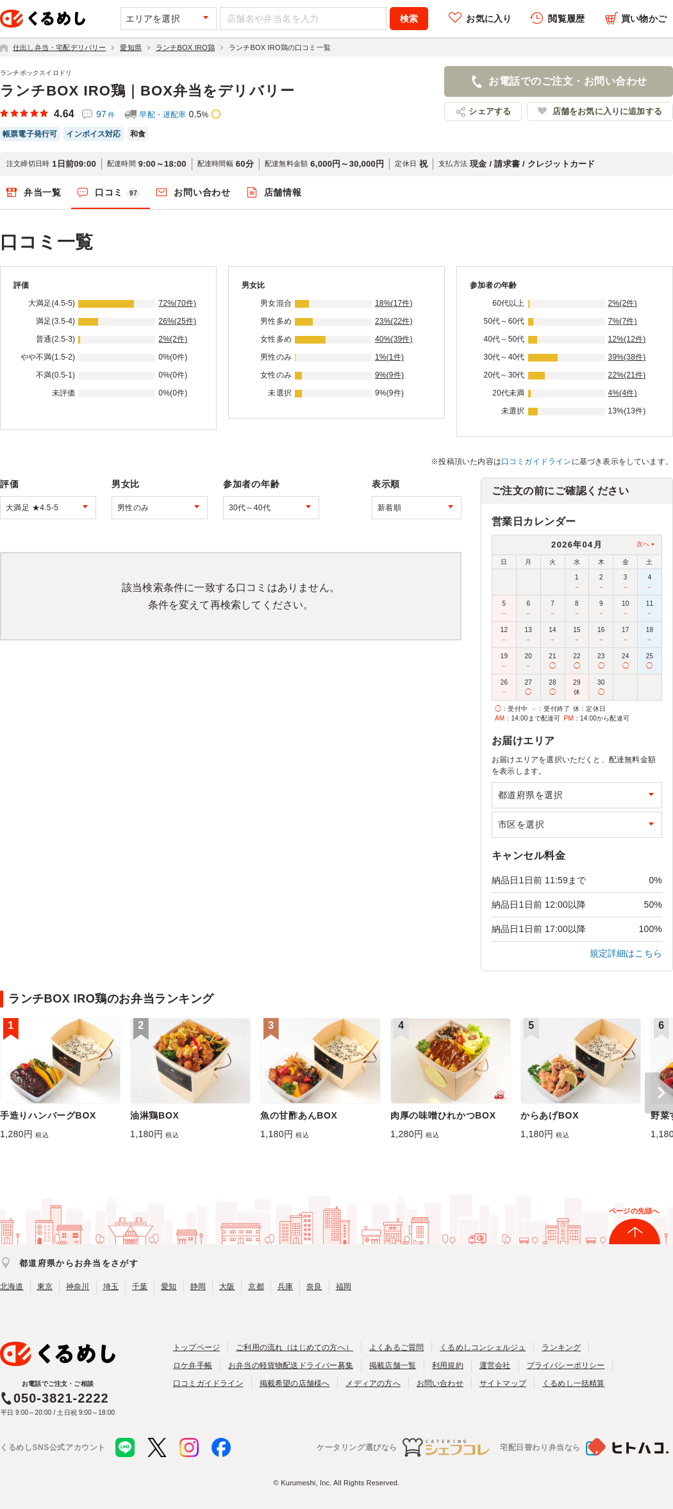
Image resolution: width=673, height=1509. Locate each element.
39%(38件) (627, 357)
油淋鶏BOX (154, 1115)
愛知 (168, 1286)
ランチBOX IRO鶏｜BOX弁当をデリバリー (147, 91)
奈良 (314, 1286)
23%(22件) (394, 321)
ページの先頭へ (634, 1211)
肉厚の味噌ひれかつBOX (443, 1115)
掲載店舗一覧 (392, 1365)
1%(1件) (389, 357)
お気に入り (488, 18)
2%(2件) (172, 339)
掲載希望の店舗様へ (295, 1383)
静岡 (198, 1286)
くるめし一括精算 (573, 1383)
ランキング (561, 1347)
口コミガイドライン (536, 461)
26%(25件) (177, 321)
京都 (255, 1286)
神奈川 (78, 1286)
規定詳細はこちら (626, 953)
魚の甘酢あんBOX (299, 1115)
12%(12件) (627, 339)
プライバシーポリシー (566, 1365)
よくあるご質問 (396, 1347)
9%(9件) (389, 375)
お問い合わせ (202, 192)
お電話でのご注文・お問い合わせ (567, 81)
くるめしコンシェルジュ (483, 1347)
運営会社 (495, 1365)
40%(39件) (394, 339)
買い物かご (644, 18)
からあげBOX (549, 1115)
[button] (659, 1092)
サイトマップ (502, 1383)
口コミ (118, 193)
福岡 (343, 1286)
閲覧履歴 (566, 18)
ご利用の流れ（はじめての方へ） (294, 1347)
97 (105, 114)
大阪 (227, 1286)
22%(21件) (627, 375)
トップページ (196, 1347)
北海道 (12, 1286)
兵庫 (285, 1286)
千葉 (139, 1286)
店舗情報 (283, 192)
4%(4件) (622, 392)
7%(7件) (622, 321)
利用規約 (447, 1365)
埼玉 (111, 1286)
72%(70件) (177, 303)
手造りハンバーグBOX (48, 1115)
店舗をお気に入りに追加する (607, 111)
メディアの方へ (372, 1383)
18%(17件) (394, 303)
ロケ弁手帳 (192, 1365)
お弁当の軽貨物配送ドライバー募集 (290, 1365)
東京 (45, 1286)
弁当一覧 (43, 192)
